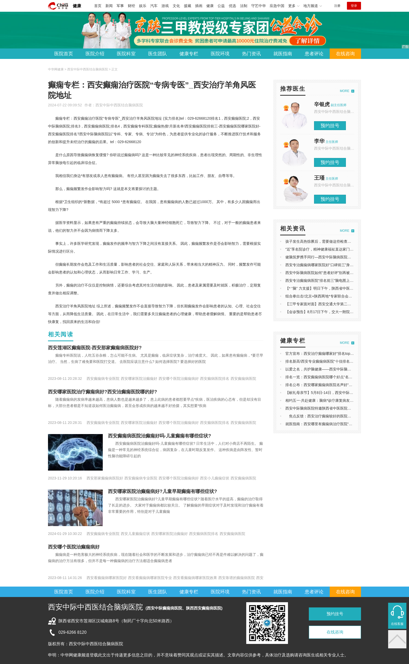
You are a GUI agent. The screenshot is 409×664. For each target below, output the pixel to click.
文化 (176, 6)
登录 (354, 6)
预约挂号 (330, 125)
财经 (131, 6)
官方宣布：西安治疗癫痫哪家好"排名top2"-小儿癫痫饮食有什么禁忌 (340, 353)
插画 (198, 6)
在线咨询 (345, 53)
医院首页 (63, 53)
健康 (77, 6)
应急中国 (277, 6)
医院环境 (220, 53)
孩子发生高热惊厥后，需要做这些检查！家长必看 (325, 241)
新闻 (109, 6)
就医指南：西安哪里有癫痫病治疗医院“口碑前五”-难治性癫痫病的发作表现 (345, 424)
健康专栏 (188, 53)
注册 (337, 6)
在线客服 (397, 624)
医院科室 (126, 53)
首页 (97, 6)
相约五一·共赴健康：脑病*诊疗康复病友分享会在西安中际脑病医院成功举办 (346, 400)
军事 (120, 6)
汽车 (154, 6)
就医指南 (282, 53)
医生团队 (157, 53)
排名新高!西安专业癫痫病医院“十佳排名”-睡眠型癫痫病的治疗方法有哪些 (344, 361)
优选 (232, 6)
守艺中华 (258, 6)
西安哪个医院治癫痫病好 (74, 547)
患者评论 (314, 53)
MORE (344, 91)
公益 (221, 6)
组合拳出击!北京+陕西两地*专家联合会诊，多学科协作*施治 (334, 296)
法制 (243, 6)
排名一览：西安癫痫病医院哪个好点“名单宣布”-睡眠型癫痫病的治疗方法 (343, 377)
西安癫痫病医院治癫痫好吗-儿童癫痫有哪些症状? (159, 435)
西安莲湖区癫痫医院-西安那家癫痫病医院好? (95, 347)
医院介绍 (95, 53)
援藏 (187, 6)
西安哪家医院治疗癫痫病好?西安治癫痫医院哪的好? (102, 391)
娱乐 (142, 6)
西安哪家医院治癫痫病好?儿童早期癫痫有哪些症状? (162, 491)
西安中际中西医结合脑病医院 (119, 105)
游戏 (165, 6)
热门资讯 (251, 53)
